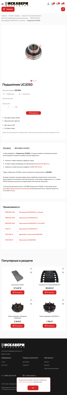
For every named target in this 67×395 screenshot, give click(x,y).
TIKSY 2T (8, 232)
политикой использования (26, 382)
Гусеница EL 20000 (17, 288)
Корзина (47, 365)
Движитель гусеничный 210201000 (30, 238)
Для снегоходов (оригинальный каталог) (14, 18)
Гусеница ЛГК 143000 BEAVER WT (49, 288)
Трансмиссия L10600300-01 (28, 232)
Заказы (46, 362)
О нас (3, 362)
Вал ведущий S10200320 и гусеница (13, 20)
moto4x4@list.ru (43, 167)
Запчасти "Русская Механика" (31, 16)
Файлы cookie (5, 354)
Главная (4, 16)
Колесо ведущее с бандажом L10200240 (17, 321)
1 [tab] (31, 81)
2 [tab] (33, 81)
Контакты (4, 365)
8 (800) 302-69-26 (36, 170)
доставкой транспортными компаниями (16, 192)
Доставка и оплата (22, 152)
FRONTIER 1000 (35, 18)
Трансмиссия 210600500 (27, 243)
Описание (7, 152)
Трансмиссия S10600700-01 (28, 221)
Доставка (26, 362)
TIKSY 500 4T (9, 238)
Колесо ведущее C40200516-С (49, 320)
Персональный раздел (51, 368)
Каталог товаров (14, 16)
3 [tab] (35, 81)
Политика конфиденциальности (11, 351)
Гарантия (26, 365)
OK (33, 388)
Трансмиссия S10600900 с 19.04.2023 (32, 227)
